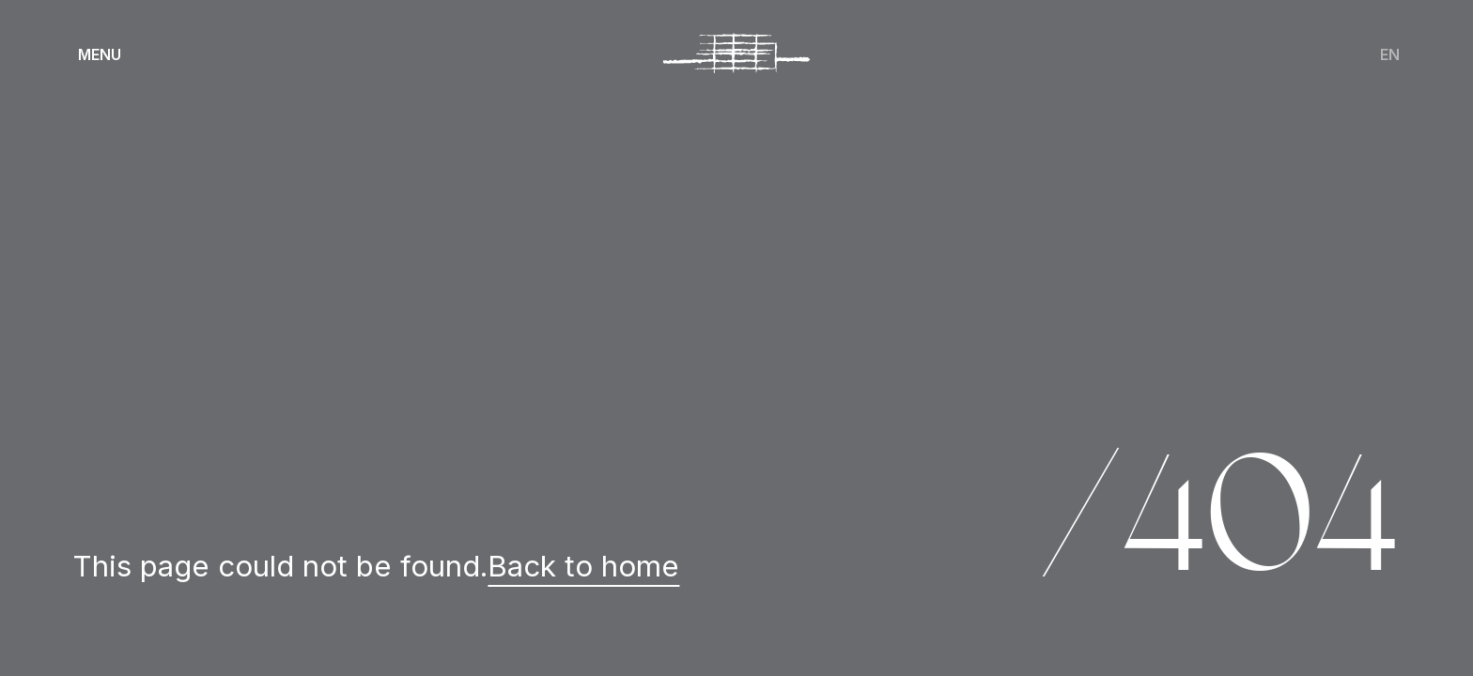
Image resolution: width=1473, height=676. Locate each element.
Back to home (583, 566)
